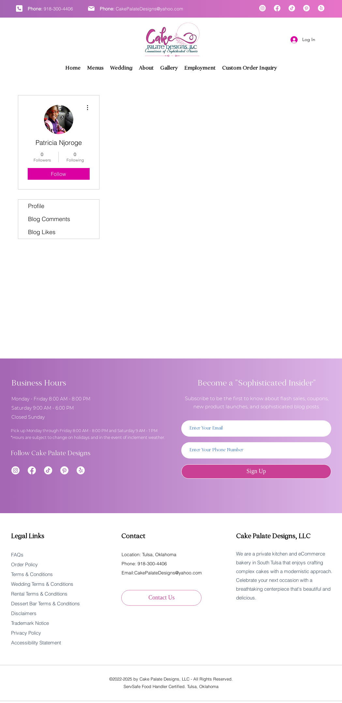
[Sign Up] (256, 471)
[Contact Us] (161, 598)
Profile (36, 206)
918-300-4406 (58, 9)
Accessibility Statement (36, 643)
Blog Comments (49, 219)
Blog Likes (41, 232)
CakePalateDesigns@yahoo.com (149, 9)
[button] (169, 68)
